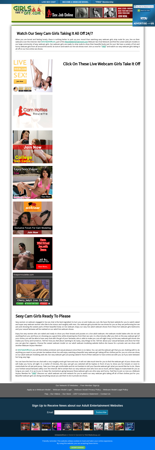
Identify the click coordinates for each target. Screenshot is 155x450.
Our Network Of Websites (67, 385)
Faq (46, 394)
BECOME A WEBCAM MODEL (76, 2)
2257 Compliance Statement (85, 394)
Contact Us (105, 394)
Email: (50, 412)
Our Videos (55, 394)
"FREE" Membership (104, 2)
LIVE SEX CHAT (49, 2)
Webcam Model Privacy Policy (87, 389)
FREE (104, 46)
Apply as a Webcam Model (38, 389)
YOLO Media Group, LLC (92, 435)
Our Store (67, 394)
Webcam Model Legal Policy (115, 389)
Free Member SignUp (89, 385)
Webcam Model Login (62, 389)
